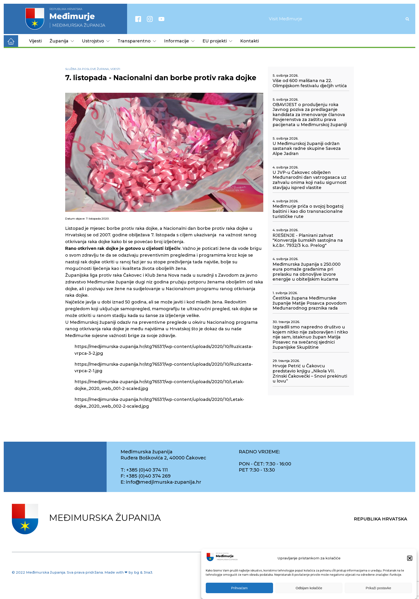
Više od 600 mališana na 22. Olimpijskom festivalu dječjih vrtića (310, 83)
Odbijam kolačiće (309, 588)
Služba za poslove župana (87, 69)
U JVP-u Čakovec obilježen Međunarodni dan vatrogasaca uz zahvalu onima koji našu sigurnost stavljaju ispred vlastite (310, 180)
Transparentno (137, 41)
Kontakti (249, 41)
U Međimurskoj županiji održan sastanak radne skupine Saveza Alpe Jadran (307, 148)
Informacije (179, 41)
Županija (62, 41)
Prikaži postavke (378, 588)
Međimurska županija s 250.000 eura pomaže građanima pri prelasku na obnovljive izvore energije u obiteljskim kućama (307, 272)
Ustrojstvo (96, 41)
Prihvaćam (239, 588)
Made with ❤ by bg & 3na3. (129, 572)
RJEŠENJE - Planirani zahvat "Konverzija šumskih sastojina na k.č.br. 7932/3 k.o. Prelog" (308, 240)
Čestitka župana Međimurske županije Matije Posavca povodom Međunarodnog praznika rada (310, 303)
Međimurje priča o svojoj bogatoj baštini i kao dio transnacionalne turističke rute (308, 211)
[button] (409, 558)
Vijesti (35, 41)
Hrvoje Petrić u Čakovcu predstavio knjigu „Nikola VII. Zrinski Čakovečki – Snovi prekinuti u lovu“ (310, 374)
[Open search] (407, 19)
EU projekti (217, 41)
